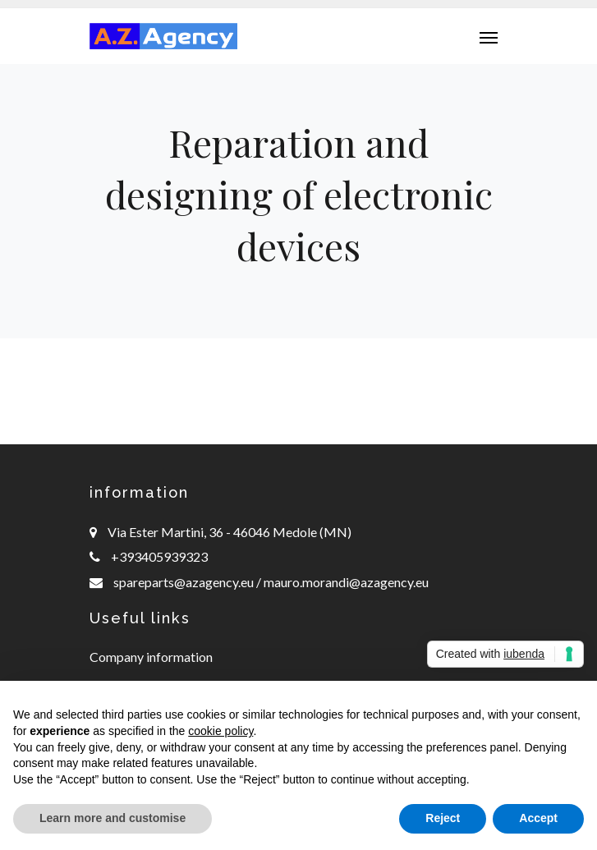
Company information (151, 656)
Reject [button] (442, 818)
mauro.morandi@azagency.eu (345, 582)
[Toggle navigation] (488, 36)
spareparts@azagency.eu (184, 582)
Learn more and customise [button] (112, 818)
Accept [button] (538, 818)
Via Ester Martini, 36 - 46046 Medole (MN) (229, 532)
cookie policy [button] (220, 730)
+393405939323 (159, 556)
